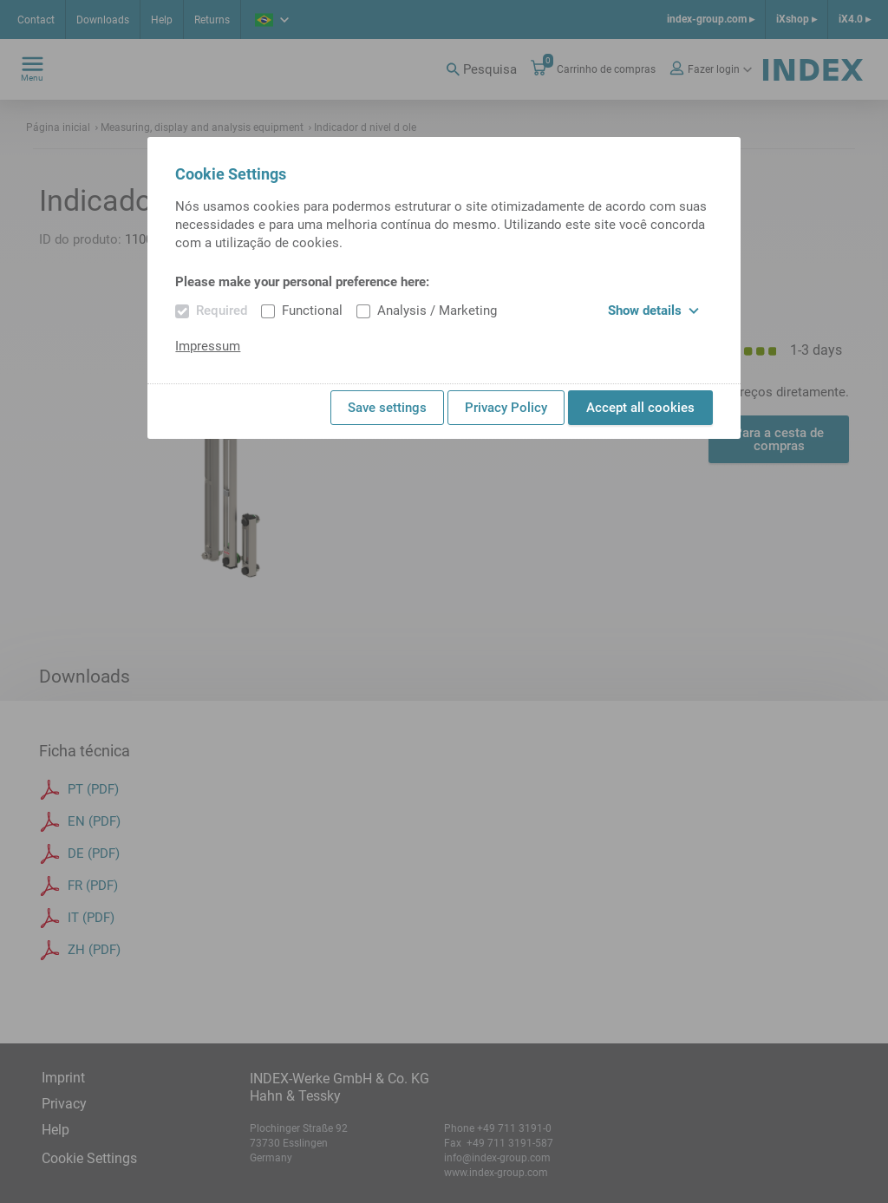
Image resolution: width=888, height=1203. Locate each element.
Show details (653, 310)
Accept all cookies (640, 407)
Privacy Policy (506, 407)
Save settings (387, 407)
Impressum (207, 346)
